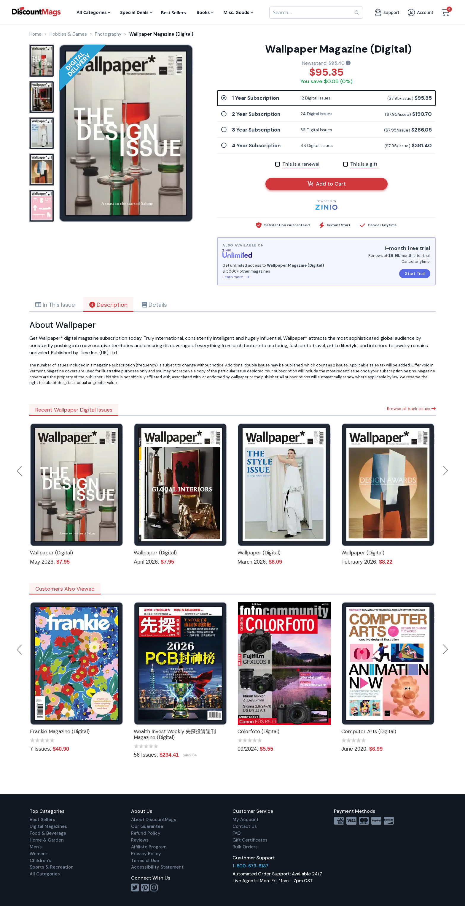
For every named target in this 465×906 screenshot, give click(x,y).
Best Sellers (42, 820)
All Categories (45, 874)
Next (445, 471)
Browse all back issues (411, 408)
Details (154, 305)
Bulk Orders (245, 847)
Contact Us (244, 826)
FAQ (236, 833)
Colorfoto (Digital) (258, 731)
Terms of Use (145, 861)
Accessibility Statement (157, 867)
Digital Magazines (48, 826)
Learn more (235, 276)
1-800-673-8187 (250, 866)
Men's (36, 847)
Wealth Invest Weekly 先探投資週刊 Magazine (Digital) (175, 734)
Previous (20, 471)
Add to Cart (326, 183)
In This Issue (55, 305)
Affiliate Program (148, 847)
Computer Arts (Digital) (368, 731)
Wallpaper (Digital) (51, 552)
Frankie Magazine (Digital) (60, 731)
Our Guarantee (147, 826)
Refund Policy (145, 833)
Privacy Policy (146, 854)
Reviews (140, 840)
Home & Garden (47, 840)
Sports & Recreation (52, 867)
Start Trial (415, 273)
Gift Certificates (249, 840)
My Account (245, 820)
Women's (39, 854)
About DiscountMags (153, 820)
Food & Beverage (48, 833)
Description (108, 305)
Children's (40, 861)
